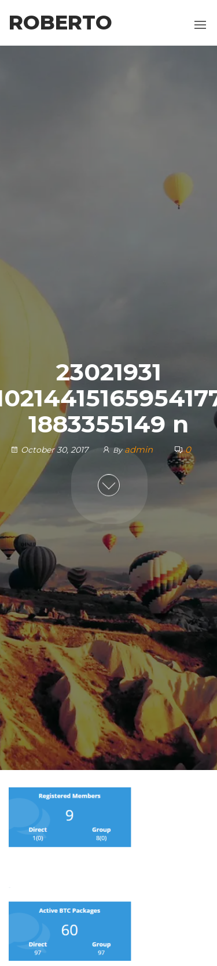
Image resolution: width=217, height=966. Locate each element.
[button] (200, 25)
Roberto (60, 22)
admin (139, 450)
